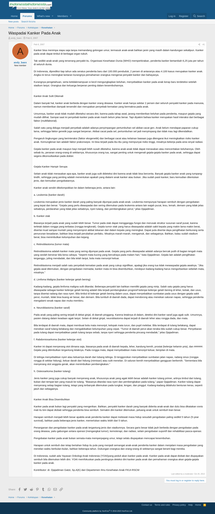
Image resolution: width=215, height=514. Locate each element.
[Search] (199, 16)
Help (190, 505)
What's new (43, 16)
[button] (52, 16)
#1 (204, 44)
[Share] (199, 45)
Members (62, 16)
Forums (27, 16)
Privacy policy (179, 505)
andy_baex (16, 38)
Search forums (28, 21)
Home (14, 16)
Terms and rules (162, 505)
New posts (13, 21)
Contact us (147, 505)
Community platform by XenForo (107, 511)
